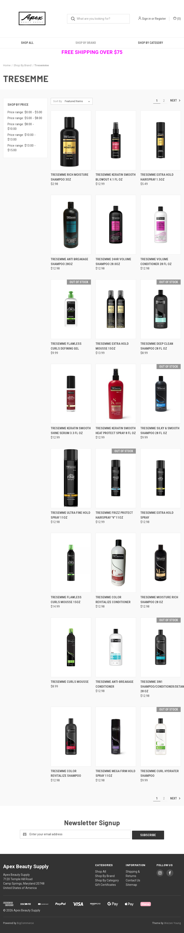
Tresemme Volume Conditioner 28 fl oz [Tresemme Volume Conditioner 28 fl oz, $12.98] (156, 261)
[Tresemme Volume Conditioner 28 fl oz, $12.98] (160, 225)
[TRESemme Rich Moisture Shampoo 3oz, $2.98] (71, 140)
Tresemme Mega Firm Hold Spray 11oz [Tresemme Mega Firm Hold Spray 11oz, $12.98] (115, 773)
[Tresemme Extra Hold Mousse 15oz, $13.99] (115, 309)
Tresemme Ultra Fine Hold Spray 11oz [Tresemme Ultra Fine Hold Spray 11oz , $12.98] (70, 515)
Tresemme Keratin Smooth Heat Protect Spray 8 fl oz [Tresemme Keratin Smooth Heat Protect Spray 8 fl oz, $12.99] (116, 430)
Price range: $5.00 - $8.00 (25, 118)
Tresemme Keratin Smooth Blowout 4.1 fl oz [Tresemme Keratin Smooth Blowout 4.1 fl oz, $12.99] (116, 177)
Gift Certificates (105, 884)
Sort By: (57, 101)
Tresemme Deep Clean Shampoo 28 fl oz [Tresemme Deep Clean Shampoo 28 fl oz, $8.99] (156, 346)
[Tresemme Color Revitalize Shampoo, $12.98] (71, 737)
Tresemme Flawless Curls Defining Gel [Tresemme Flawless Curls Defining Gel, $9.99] (66, 346)
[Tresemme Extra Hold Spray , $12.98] (160, 478)
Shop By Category (150, 42)
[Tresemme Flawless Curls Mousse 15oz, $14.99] (71, 563)
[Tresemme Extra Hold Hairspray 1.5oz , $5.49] (160, 140)
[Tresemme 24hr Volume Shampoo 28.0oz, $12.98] (115, 225)
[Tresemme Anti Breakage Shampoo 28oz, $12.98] (71, 225)
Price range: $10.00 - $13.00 (22, 137)
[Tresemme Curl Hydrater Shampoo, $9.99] (160, 737)
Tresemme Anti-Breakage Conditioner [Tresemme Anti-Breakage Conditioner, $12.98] (114, 684)
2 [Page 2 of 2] (164, 100)
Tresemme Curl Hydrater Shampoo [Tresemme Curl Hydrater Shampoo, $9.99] (159, 773)
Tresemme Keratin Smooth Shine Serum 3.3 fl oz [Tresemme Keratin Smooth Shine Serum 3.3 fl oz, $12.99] (71, 430)
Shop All (27, 42)
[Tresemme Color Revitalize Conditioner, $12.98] (115, 563)
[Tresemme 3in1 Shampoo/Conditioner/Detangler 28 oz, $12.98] (160, 647)
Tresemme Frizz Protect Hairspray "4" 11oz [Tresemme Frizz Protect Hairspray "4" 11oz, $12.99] (114, 515)
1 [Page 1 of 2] (157, 100)
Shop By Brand (85, 42)
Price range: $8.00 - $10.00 (21, 126)
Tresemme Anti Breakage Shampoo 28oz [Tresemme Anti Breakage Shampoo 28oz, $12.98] (69, 261)
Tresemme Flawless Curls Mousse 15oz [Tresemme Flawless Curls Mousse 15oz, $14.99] (66, 599)
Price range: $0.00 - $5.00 (25, 112)
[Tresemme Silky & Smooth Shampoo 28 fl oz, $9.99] (160, 394)
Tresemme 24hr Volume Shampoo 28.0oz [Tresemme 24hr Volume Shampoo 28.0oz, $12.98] (113, 261)
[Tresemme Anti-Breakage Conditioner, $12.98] (115, 647)
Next (175, 100)
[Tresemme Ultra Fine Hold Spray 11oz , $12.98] (71, 478)
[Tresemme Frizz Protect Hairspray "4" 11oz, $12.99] (115, 478)
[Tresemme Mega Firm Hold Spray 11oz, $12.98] (115, 737)
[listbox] (78, 101)
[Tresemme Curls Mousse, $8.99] (71, 647)
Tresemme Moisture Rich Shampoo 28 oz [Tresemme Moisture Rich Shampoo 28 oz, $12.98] (159, 599)
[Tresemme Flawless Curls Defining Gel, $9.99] (71, 309)
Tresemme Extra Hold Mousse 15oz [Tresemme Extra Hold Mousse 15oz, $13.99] (112, 346)
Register (160, 18)
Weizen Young (172, 922)
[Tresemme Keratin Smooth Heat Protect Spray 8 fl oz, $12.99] (115, 394)
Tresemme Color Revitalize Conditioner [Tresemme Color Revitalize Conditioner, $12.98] (113, 599)
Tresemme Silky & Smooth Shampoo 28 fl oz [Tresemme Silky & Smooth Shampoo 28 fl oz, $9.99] (159, 430)
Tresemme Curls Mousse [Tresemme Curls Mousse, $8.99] (70, 682)
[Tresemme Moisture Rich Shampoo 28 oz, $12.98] (160, 563)
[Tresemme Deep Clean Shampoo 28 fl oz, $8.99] (160, 309)
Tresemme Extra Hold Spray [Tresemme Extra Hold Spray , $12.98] (157, 515)
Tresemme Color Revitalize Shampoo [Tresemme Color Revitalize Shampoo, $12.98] (66, 773)
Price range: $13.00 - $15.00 (22, 148)
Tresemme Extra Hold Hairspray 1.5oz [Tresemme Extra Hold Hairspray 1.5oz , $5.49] (157, 177)
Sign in (146, 18)
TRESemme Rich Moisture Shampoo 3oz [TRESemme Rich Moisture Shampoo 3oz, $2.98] (69, 177)
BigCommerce (25, 922)
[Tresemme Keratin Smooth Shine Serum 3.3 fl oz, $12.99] (71, 394)
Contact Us (133, 879)
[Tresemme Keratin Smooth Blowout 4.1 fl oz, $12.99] (115, 140)
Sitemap (131, 884)
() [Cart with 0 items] (177, 18)
